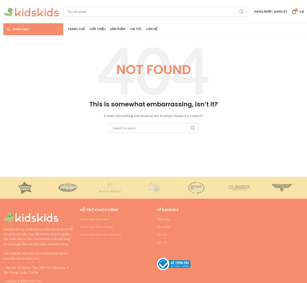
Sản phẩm (164, 227)
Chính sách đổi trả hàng (96, 227)
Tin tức (162, 234)
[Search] (155, 12)
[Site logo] (31, 11)
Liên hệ (162, 242)
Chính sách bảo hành (94, 219)
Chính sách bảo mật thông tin (100, 234)
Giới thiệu (164, 219)
